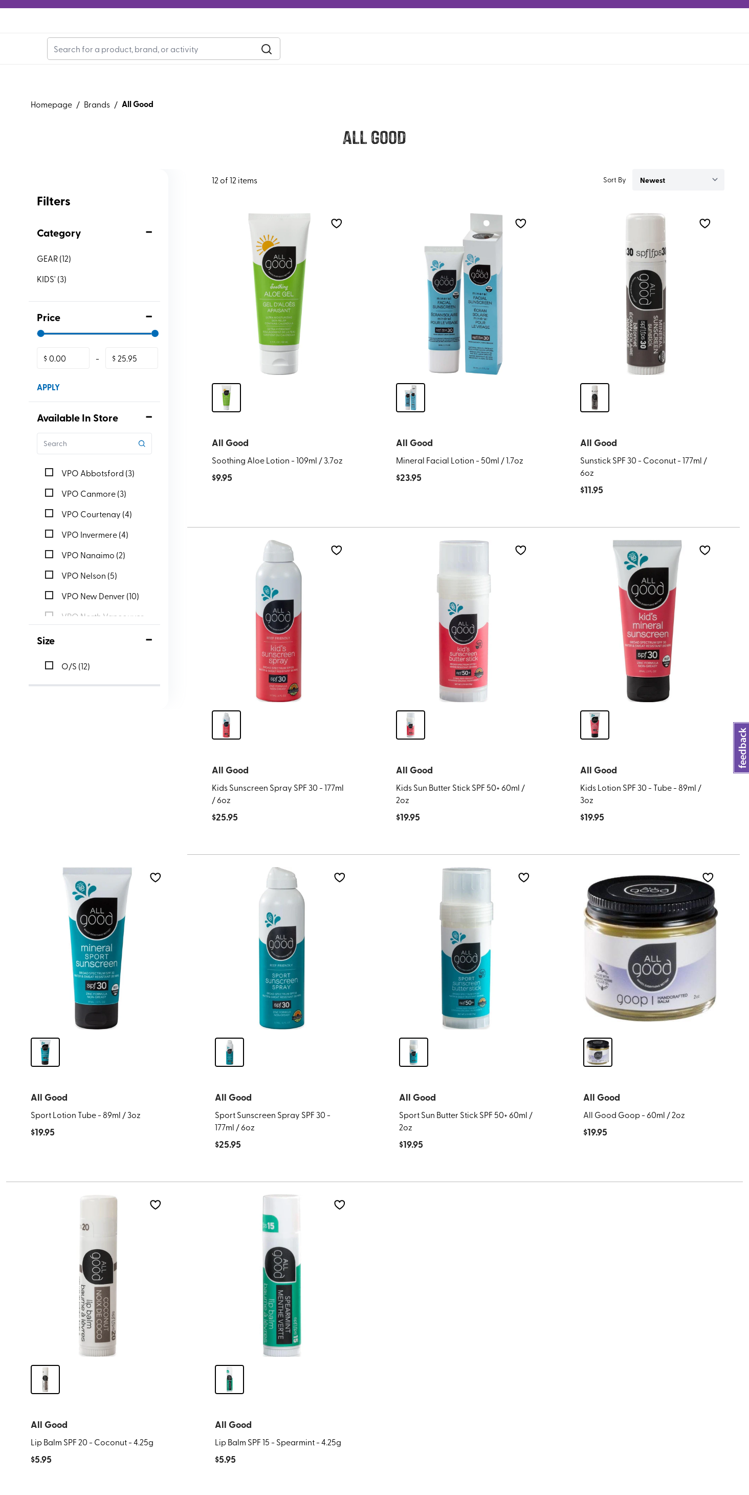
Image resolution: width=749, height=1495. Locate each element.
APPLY (48, 410)
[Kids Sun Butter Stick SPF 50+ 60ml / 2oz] (463, 644)
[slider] (41, 357)
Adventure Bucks (66, 49)
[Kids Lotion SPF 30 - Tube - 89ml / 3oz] (647, 644)
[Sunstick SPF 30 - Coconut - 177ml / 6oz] (647, 318)
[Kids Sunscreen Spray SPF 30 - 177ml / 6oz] (279, 644)
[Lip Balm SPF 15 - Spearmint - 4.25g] (282, 1299)
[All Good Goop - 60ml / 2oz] (650, 972)
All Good (137, 127)
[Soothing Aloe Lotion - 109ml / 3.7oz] (279, 318)
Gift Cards (215, 50)
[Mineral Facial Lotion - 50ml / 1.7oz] (463, 318)
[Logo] (374, 40)
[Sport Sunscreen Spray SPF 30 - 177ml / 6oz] (282, 972)
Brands (97, 127)
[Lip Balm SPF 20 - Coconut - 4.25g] (98, 1299)
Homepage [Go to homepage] (51, 127)
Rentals (165, 50)
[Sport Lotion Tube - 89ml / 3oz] (98, 972)
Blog (125, 50)
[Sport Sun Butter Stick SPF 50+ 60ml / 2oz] (466, 972)
